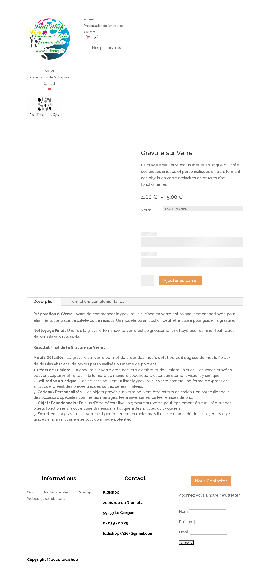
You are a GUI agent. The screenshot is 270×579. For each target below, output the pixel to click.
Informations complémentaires (96, 301)
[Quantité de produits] (147, 281)
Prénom (186, 522)
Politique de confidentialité (46, 498)
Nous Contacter (211, 480)
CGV (30, 492)
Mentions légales (56, 492)
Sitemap (85, 492)
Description (44, 301)
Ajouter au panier (180, 280)
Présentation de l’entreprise (49, 77)
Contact (49, 83)
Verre (146, 210)
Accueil (49, 71)
